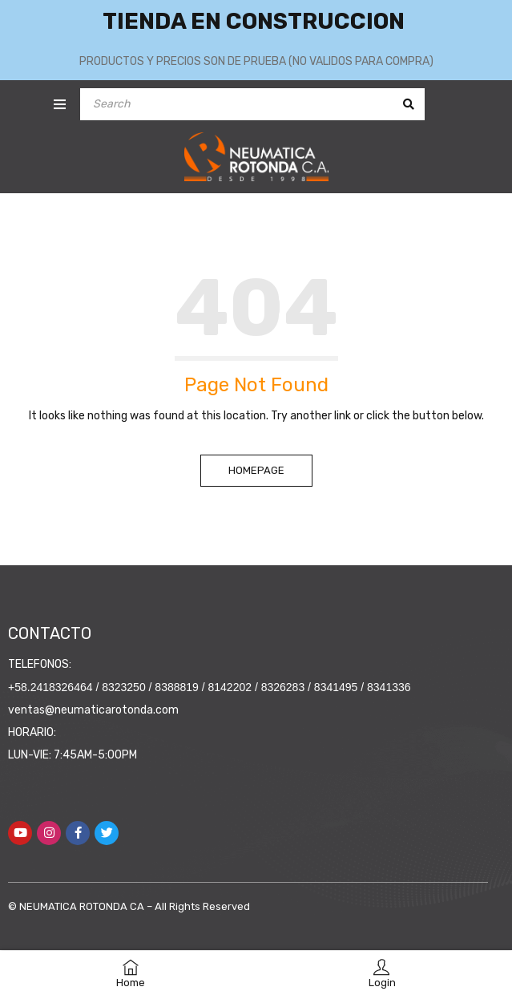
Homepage (256, 470)
